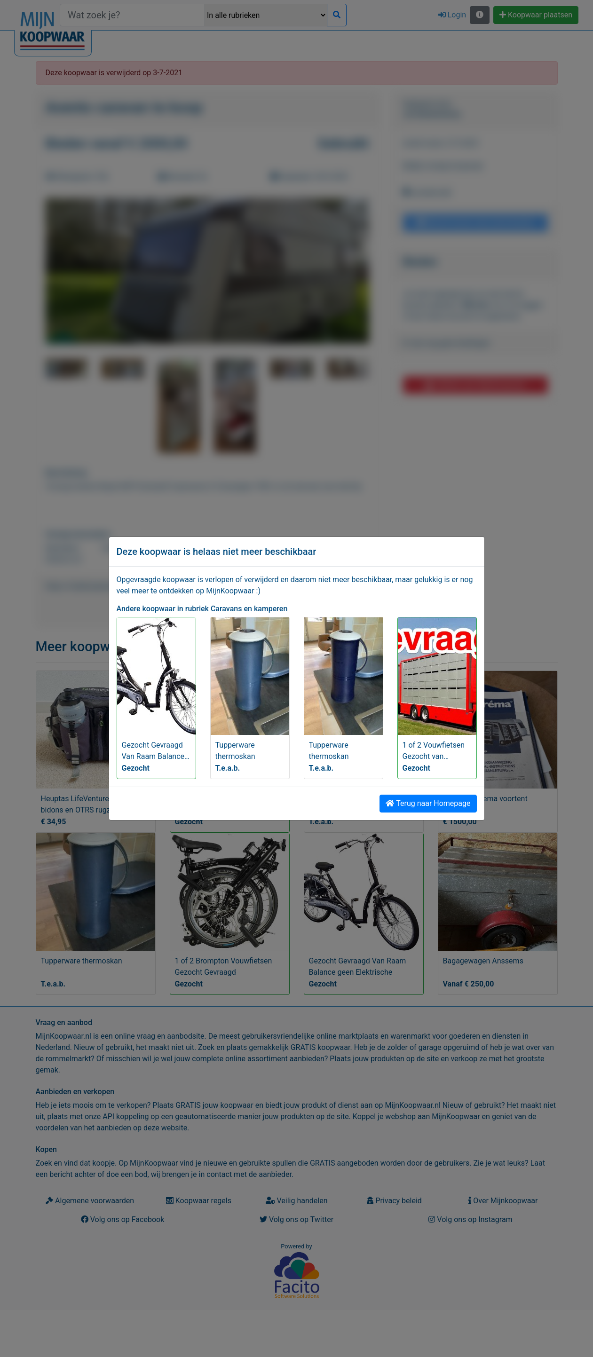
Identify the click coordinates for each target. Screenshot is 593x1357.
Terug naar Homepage (428, 803)
